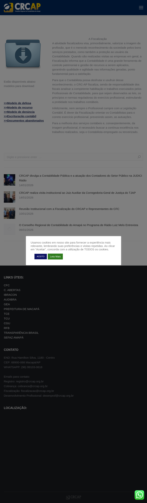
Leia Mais (55, 256)
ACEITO (41, 256)
